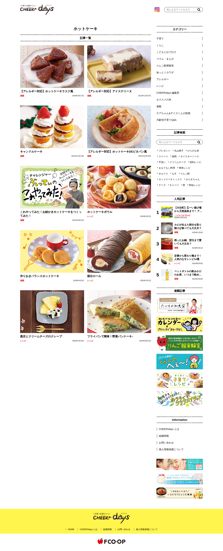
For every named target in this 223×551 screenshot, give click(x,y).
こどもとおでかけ (182, 218)
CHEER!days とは (169, 431)
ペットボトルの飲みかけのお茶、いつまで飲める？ (187, 275)
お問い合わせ (166, 445)
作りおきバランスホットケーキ (39, 278)
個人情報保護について (171, 451)
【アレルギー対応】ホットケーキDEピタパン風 (117, 154)
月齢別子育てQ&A (166, 122)
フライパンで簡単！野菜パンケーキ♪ (110, 338)
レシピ (90, 219)
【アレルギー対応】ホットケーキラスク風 (46, 93)
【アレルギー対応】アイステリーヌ (109, 93)
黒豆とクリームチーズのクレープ (41, 338)
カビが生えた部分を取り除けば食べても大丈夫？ (187, 229)
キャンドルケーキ (31, 154)
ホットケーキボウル (99, 214)
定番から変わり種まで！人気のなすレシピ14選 (187, 260)
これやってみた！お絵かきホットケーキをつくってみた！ (50, 216)
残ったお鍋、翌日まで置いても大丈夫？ (187, 244)
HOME (71, 531)
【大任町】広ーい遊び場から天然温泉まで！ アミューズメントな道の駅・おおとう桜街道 (188, 212)
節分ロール (94, 278)
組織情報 (164, 438)
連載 (22, 98)
